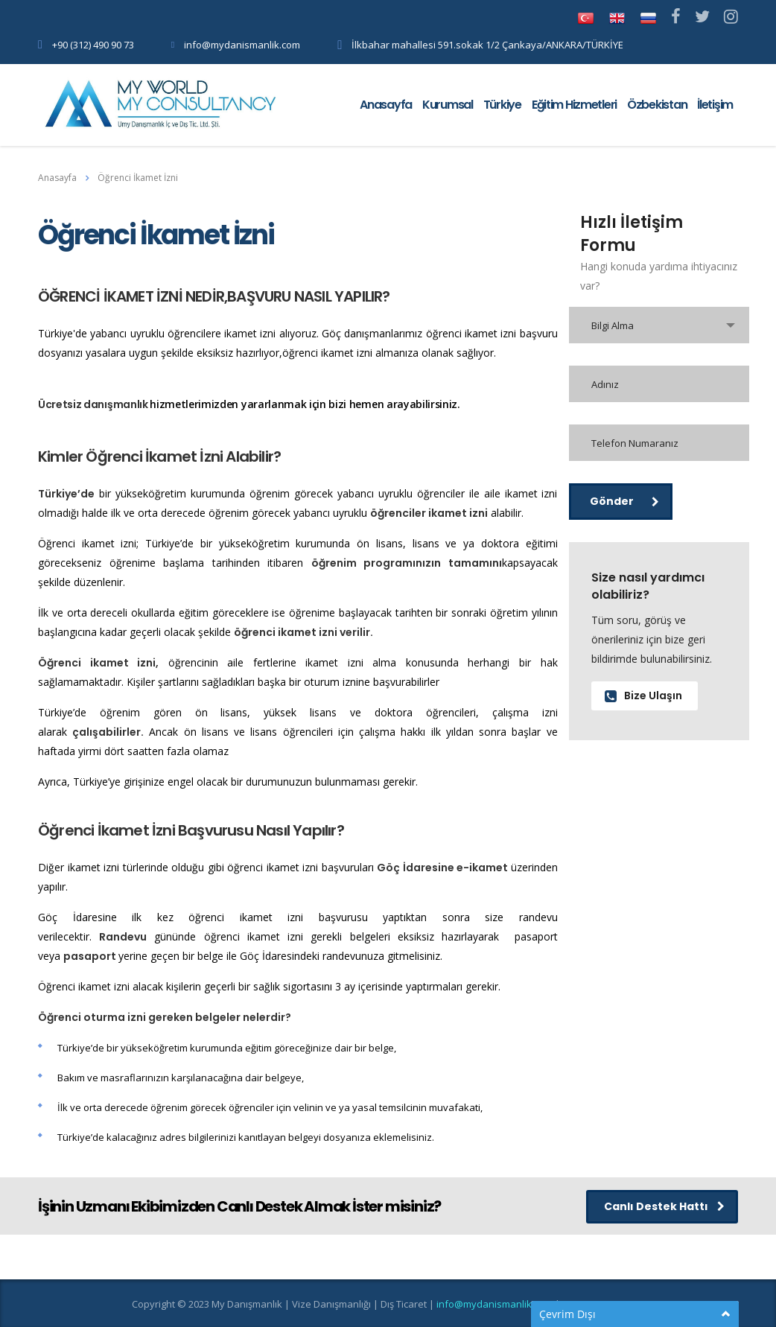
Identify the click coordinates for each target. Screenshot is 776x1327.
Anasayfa (386, 104)
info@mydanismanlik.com (242, 44)
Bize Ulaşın (643, 695)
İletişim (715, 104)
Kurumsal (447, 104)
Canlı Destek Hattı (664, 1206)
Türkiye (502, 104)
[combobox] (659, 325)
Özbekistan (657, 104)
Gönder (624, 501)
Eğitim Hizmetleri (574, 104)
